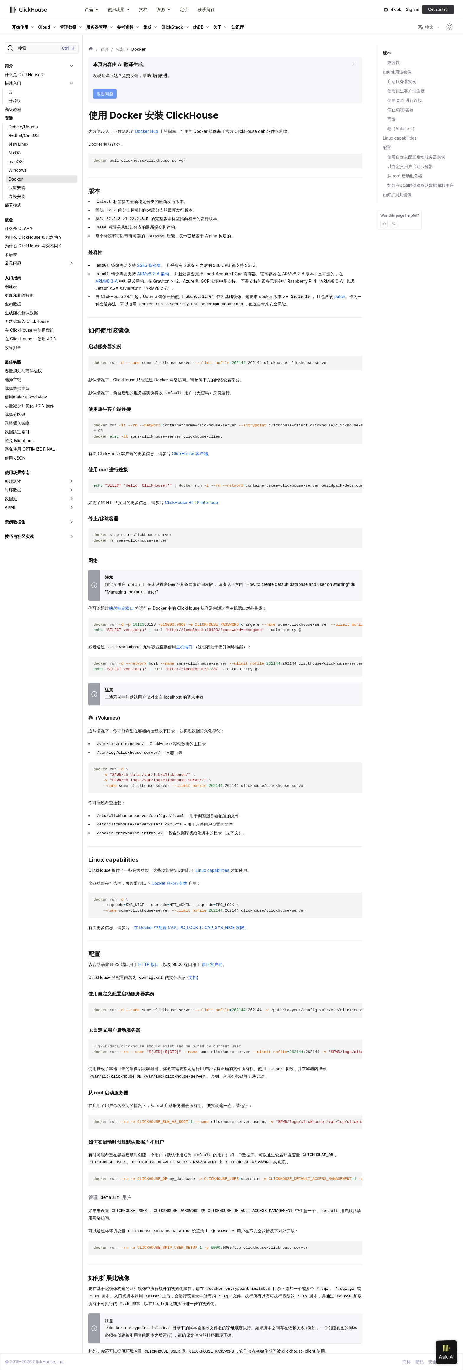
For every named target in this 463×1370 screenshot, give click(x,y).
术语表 (11, 254)
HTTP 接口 (148, 964)
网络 (391, 119)
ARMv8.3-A (106, 281)
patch (339, 296)
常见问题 (13, 263)
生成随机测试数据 (21, 312)
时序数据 (13, 489)
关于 (217, 27)
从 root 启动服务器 (404, 175)
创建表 (11, 286)
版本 (387, 52)
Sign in (412, 9)
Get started (438, 9)
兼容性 (393, 62)
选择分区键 (15, 414)
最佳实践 (13, 361)
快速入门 (13, 83)
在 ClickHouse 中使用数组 (29, 330)
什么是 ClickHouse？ (25, 74)
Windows (18, 170)
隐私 (419, 1361)
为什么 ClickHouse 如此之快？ (33, 237)
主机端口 (184, 646)
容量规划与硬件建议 (23, 370)
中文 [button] (425, 27)
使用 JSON (15, 457)
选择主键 (13, 379)
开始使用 (20, 27)
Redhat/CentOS (24, 135)
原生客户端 (212, 964)
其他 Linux (18, 144)
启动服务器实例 (401, 81)
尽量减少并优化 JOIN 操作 (29, 405)
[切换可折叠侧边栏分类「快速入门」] (71, 83)
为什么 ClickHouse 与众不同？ (33, 245)
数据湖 (11, 498)
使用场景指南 (17, 472)
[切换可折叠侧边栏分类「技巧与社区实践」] (71, 536)
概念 (9, 219)
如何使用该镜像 (397, 71)
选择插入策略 (17, 423)
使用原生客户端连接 (406, 90)
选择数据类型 (17, 388)
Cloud (44, 27)
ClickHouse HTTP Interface (191, 502)
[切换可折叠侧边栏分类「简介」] (71, 66)
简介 (9, 65)
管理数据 (68, 27)
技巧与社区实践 (19, 536)
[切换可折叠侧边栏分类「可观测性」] (71, 481)
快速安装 (17, 187)
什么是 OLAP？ (19, 228)
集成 (147, 27)
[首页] (91, 49)
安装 (9, 117)
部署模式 (13, 204)
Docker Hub (146, 131)
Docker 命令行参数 (169, 883)
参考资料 (125, 27)
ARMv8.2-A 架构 (153, 273)
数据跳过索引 (17, 431)
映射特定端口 (121, 608)
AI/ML (10, 507)
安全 (432, 1361)
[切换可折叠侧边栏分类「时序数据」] (71, 490)
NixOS (15, 152)
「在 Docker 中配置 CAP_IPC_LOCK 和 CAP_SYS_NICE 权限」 (189, 927)
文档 (192, 977)
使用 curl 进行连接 (404, 100)
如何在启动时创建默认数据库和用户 (420, 185)
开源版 (15, 100)
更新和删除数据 (19, 295)
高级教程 (13, 109)
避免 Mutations (19, 440)
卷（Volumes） (402, 128)
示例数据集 (15, 521)
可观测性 (13, 481)
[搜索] (42, 48)
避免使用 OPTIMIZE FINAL (30, 449)
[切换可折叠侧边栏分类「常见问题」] (71, 263)
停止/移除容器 (400, 109)
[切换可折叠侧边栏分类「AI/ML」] (71, 507)
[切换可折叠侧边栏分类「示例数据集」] (71, 522)
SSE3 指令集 (149, 265)
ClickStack (172, 27)
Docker (16, 179)
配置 (387, 147)
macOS (16, 161)
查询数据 (13, 303)
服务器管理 (96, 27)
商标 (406, 1361)
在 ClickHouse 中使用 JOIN (31, 338)
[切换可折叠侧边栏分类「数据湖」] (71, 499)
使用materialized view (26, 396)
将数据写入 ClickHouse (27, 321)
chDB (198, 27)
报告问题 (105, 93)
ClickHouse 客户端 (190, 453)
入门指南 (13, 277)
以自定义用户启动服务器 (410, 166)
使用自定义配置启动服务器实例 (416, 156)
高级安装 (17, 196)
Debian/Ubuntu (23, 126)
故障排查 (13, 347)
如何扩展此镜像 (397, 194)
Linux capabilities (212, 870)
